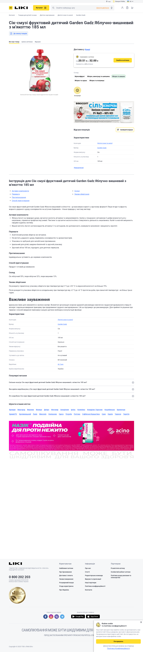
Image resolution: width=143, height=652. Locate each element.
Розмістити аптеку (118, 568)
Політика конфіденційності (95, 586)
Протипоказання (19, 197)
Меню (11, 8)
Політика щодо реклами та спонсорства (121, 576)
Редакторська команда (94, 575)
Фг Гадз (60, 364)
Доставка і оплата (66, 575)
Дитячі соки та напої (104, 143)
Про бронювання (65, 572)
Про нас (88, 568)
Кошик (132, 8)
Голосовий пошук (111, 8)
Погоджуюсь (118, 641)
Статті (87, 572)
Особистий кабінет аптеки (120, 572)
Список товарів (127, 7)
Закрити (141, 622)
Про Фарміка (64, 590)
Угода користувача (66, 586)
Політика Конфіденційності (118, 648)
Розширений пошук (66, 583)
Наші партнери (90, 583)
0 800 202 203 (19, 577)
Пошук (53, 7)
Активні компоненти (20, 191)
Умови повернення (66, 579)
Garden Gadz (101, 148)
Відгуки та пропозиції (93, 579)
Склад (77, 191)
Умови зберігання (81, 194)
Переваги (16, 194)
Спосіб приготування (20, 201)
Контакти (88, 590)
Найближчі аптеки (66, 568)
